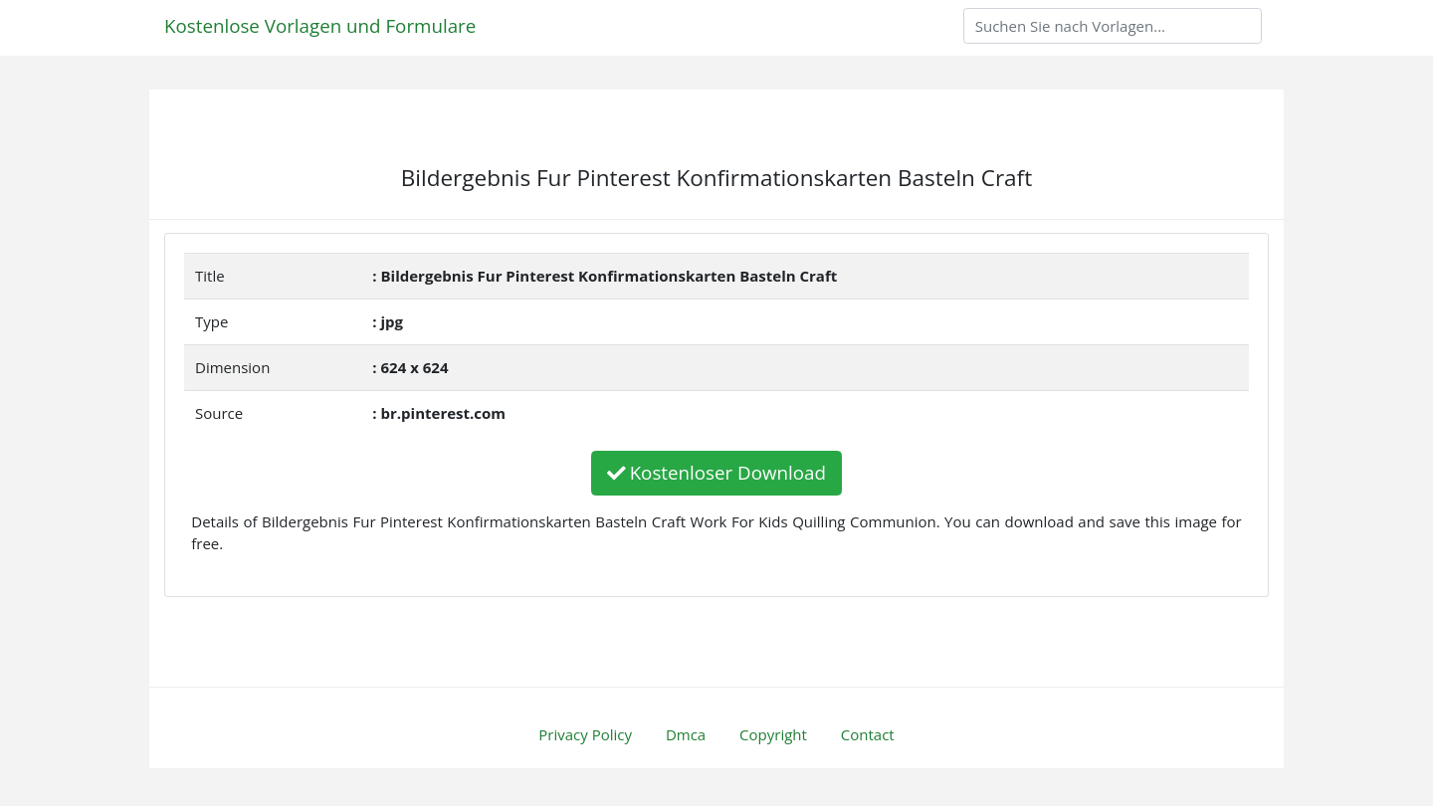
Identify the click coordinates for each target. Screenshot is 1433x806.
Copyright (773, 734)
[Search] (1112, 26)
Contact (868, 734)
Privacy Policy (585, 734)
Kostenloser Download (716, 472)
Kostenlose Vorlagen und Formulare (320, 25)
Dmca (686, 734)
